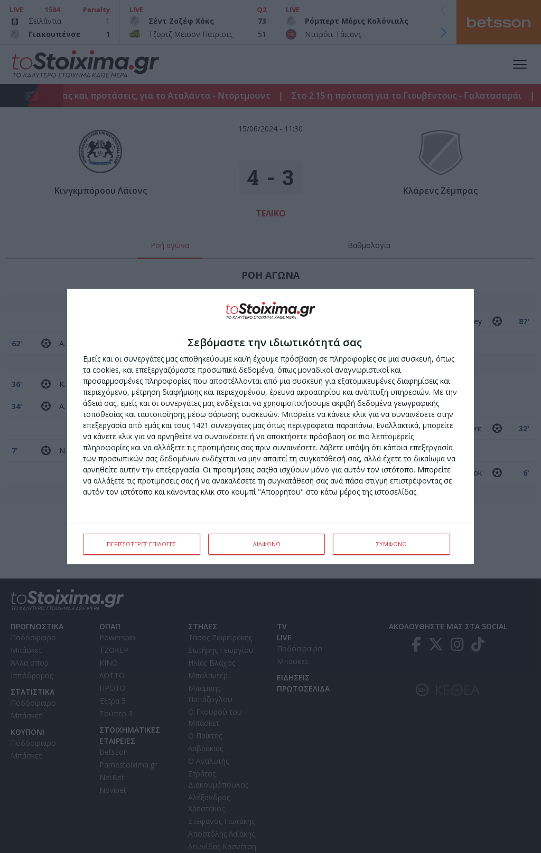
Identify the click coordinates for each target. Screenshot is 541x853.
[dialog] (270, 426)
